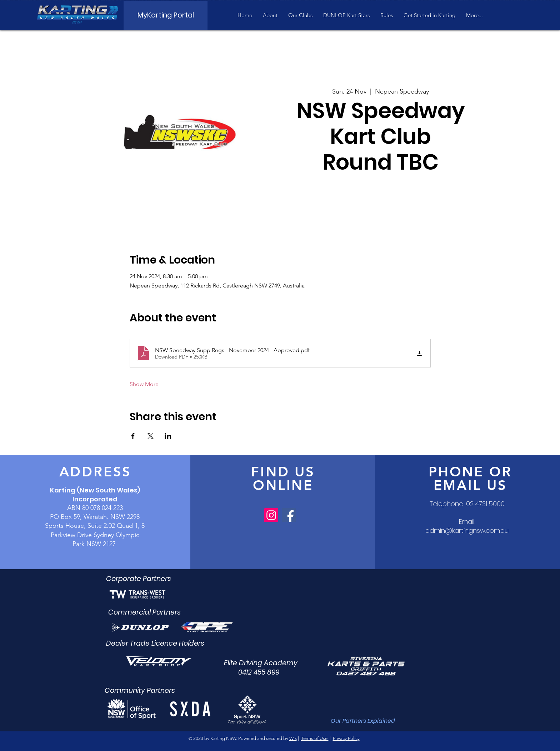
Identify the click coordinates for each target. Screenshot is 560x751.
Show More (144, 384)
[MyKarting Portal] (165, 15)
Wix (293, 738)
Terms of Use (315, 738)
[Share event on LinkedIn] (168, 436)
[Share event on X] (150, 436)
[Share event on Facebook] (133, 436)
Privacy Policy (346, 738)
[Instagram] (271, 515)
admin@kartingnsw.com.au (467, 530)
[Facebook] (289, 515)
